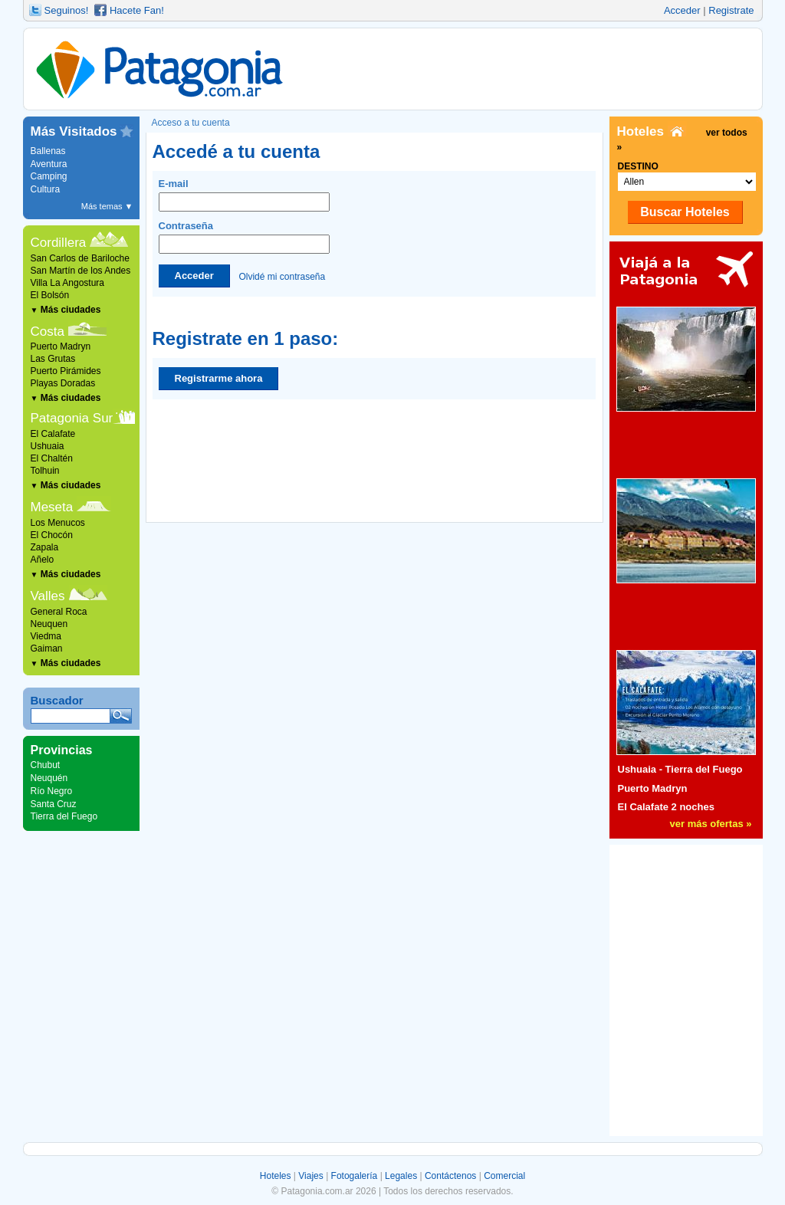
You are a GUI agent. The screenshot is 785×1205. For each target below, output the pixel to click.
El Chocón (52, 535)
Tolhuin (45, 470)
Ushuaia (47, 446)
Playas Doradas (63, 383)
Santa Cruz (54, 804)
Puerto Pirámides (66, 371)
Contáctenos (450, 1176)
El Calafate (53, 433)
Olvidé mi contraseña (281, 276)
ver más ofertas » (711, 823)
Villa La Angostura (68, 282)
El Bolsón (50, 295)
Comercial (504, 1176)
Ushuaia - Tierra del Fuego (680, 769)
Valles (48, 596)
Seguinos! (66, 10)
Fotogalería (354, 1176)
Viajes (310, 1176)
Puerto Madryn (61, 346)
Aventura (49, 164)
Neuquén (49, 778)
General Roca (59, 611)
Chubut (46, 765)
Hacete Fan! (137, 10)
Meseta (52, 507)
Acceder (682, 10)
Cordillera (59, 242)
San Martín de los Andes (81, 270)
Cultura (46, 189)
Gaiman (47, 648)
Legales (401, 1176)
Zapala (45, 547)
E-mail (244, 195)
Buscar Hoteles (685, 211)
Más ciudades (66, 309)
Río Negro (52, 791)
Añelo (42, 559)
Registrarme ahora (219, 378)
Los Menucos (58, 522)
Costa (47, 331)
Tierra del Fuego (64, 816)
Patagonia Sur (72, 418)
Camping (49, 176)
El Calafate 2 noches (666, 807)
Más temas (107, 206)
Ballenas (48, 151)
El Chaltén (52, 458)
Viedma (46, 636)
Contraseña (244, 237)
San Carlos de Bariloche (80, 258)
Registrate (731, 10)
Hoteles (275, 1176)
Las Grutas (53, 358)
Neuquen (49, 624)
